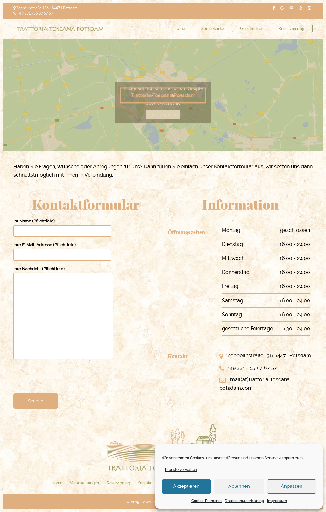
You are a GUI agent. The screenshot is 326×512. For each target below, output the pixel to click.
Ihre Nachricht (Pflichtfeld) (63, 313)
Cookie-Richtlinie (206, 501)
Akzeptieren (186, 486)
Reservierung (291, 28)
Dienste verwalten (181, 469)
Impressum (277, 501)
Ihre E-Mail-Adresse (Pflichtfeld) (62, 249)
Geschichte (251, 28)
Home (179, 28)
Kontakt (144, 483)
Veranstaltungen (84, 483)
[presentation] (61, 378)
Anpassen (291, 486)
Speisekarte (212, 28)
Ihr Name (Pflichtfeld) (62, 226)
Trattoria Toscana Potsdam (163, 95)
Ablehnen (239, 486)
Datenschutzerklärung (244, 501)
